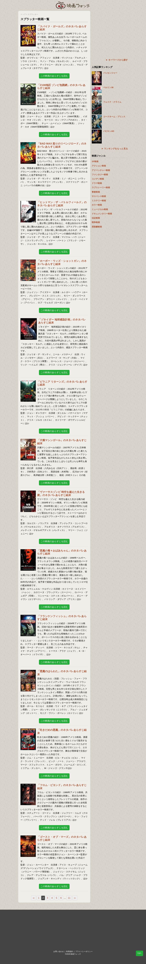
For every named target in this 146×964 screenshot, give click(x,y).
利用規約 (69, 951)
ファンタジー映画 (100, 174)
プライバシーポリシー (84, 951)
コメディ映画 (98, 179)
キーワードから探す (118, 60)
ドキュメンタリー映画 (102, 213)
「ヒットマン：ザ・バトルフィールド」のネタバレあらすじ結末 (62, 204)
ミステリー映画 (99, 200)
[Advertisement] (110, 29)
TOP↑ (139, 953)
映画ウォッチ (73, 5)
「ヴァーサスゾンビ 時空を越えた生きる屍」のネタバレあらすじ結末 (61, 494)
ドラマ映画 (97, 183)
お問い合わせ (58, 951)
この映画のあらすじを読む (54, 76)
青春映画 (96, 192)
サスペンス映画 (99, 196)
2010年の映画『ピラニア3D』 (50, 409)
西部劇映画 (97, 227)
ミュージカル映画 (100, 209)
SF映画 (95, 161)
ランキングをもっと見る (116, 148)
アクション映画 (99, 166)
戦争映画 (96, 222)
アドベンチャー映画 (101, 170)
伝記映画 (96, 218)
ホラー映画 (97, 205)
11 (69, 898)
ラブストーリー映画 (101, 187)
